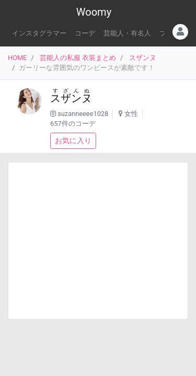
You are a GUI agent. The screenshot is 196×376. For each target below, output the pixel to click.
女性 (131, 114)
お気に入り (73, 140)
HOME (17, 58)
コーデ (85, 33)
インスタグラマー (39, 33)
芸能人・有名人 (127, 33)
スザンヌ (142, 58)
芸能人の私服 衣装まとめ (78, 58)
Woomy (93, 12)
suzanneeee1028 (82, 114)
